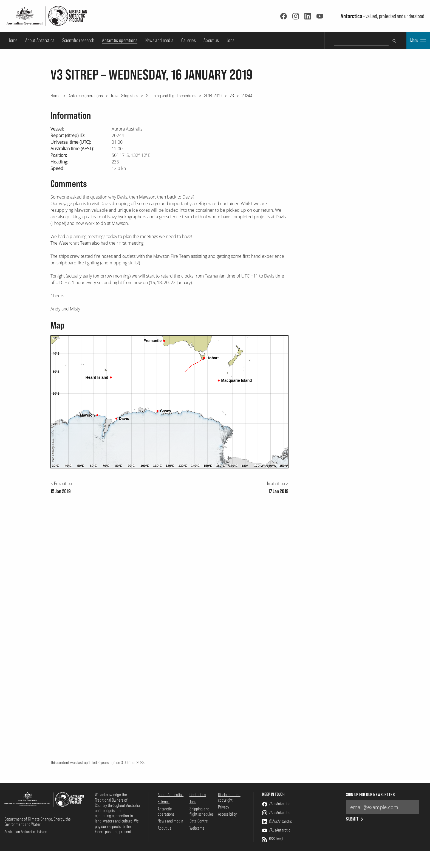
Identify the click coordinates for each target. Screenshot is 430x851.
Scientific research (78, 40)
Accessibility (227, 814)
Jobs (230, 40)
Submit (355, 819)
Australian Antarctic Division (25, 831)
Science (163, 801)
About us (211, 40)
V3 (232, 95)
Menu (418, 41)
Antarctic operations (119, 40)
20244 (247, 95)
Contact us (197, 794)
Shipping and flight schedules (171, 95)
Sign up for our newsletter (370, 794)
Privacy (223, 807)
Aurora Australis (127, 129)
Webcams (196, 828)
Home (12, 40)
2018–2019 (213, 95)
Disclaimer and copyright (229, 797)
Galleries (188, 40)
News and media (159, 40)
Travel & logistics (124, 95)
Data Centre (198, 821)
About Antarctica (40, 40)
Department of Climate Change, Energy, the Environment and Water (37, 821)
